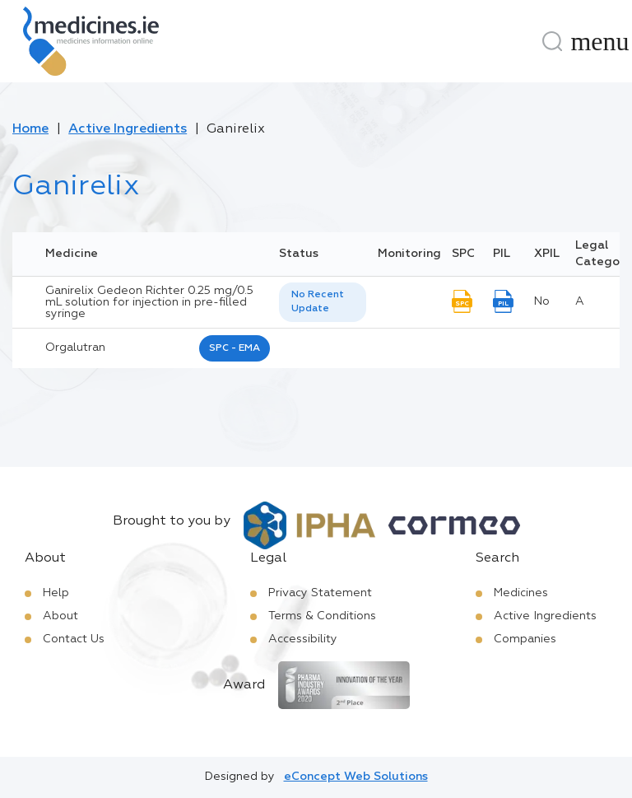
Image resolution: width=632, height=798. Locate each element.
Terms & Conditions (322, 616)
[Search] (552, 41)
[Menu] (600, 41)
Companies (525, 639)
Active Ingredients (127, 129)
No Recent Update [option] (317, 302)
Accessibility (302, 639)
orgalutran (75, 347)
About (60, 616)
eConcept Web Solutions (356, 776)
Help (56, 593)
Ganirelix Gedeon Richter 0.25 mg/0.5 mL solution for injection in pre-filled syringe (149, 302)
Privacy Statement (320, 593)
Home (30, 129)
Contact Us (74, 639)
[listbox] (322, 302)
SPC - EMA (234, 348)
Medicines (521, 593)
